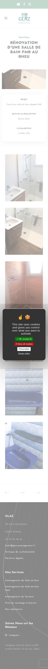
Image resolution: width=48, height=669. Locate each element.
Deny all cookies (24, 344)
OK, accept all (24, 339)
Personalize (24, 349)
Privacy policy (24, 353)
